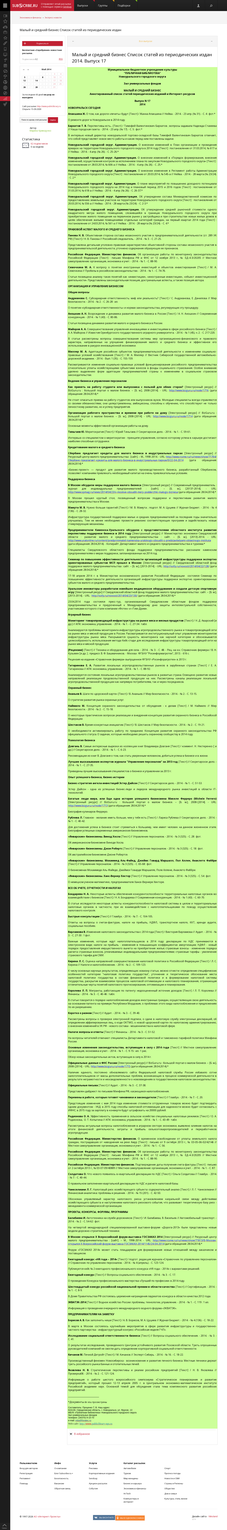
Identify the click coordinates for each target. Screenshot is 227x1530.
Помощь (24, 1483)
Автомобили (130, 1468)
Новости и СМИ (172, 1478)
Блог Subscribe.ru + (63, 1473)
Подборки (127, 3)
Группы (106, 3)
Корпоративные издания (101, 1473)
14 (36, 80)
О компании (60, 1468)
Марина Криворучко (40, 130)
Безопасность (61, 1478)
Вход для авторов (29, 1468)
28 (36, 87)
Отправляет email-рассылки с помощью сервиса (56, 5)
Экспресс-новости (53, 17)
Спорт (167, 1468)
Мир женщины (131, 1478)
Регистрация (26, 1473)
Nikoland (213, 1516)
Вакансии (59, 1483)
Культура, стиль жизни (175, 1498)
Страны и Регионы (173, 1483)
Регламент (25, 1478)
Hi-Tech (127, 1493)
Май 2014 (47, 69)
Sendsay (93, 1478)
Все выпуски (145, 41)
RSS (61, 58)
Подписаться (42, 43)
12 (24, 80)
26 (24, 87)
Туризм (127, 1473)
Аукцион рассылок (98, 1483)
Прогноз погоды (172, 1473)
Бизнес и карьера (133, 1483)
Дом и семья (170, 1493)
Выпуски (86, 3)
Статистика (31, 139)
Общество (169, 1488)
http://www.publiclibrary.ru (49, 106)
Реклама (93, 1468)
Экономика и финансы (30, 17)
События (93, 1488)
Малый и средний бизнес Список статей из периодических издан (70, 30)
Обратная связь (62, 1488)
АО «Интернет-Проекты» (47, 1516)
